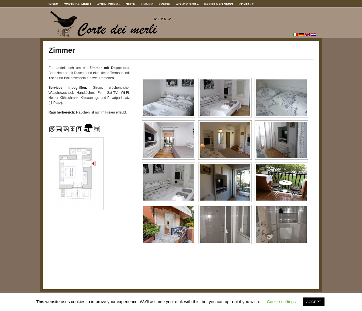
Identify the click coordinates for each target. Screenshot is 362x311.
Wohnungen (108, 4)
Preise (164, 4)
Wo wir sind (187, 4)
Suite (130, 4)
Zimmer (147, 4)
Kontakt (246, 4)
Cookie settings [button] (281, 301)
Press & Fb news (218, 4)
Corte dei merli (77, 4)
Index (53, 4)
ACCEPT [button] (313, 302)
